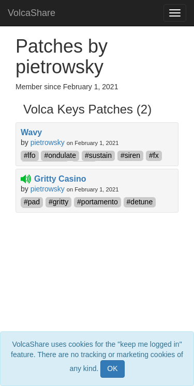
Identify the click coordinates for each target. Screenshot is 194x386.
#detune (140, 202)
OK (112, 368)
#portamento (97, 202)
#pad (32, 202)
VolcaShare (31, 13)
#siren (130, 155)
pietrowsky (48, 142)
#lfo (30, 155)
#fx (154, 155)
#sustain (98, 155)
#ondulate (60, 155)
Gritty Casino (60, 178)
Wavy (31, 132)
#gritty (58, 202)
